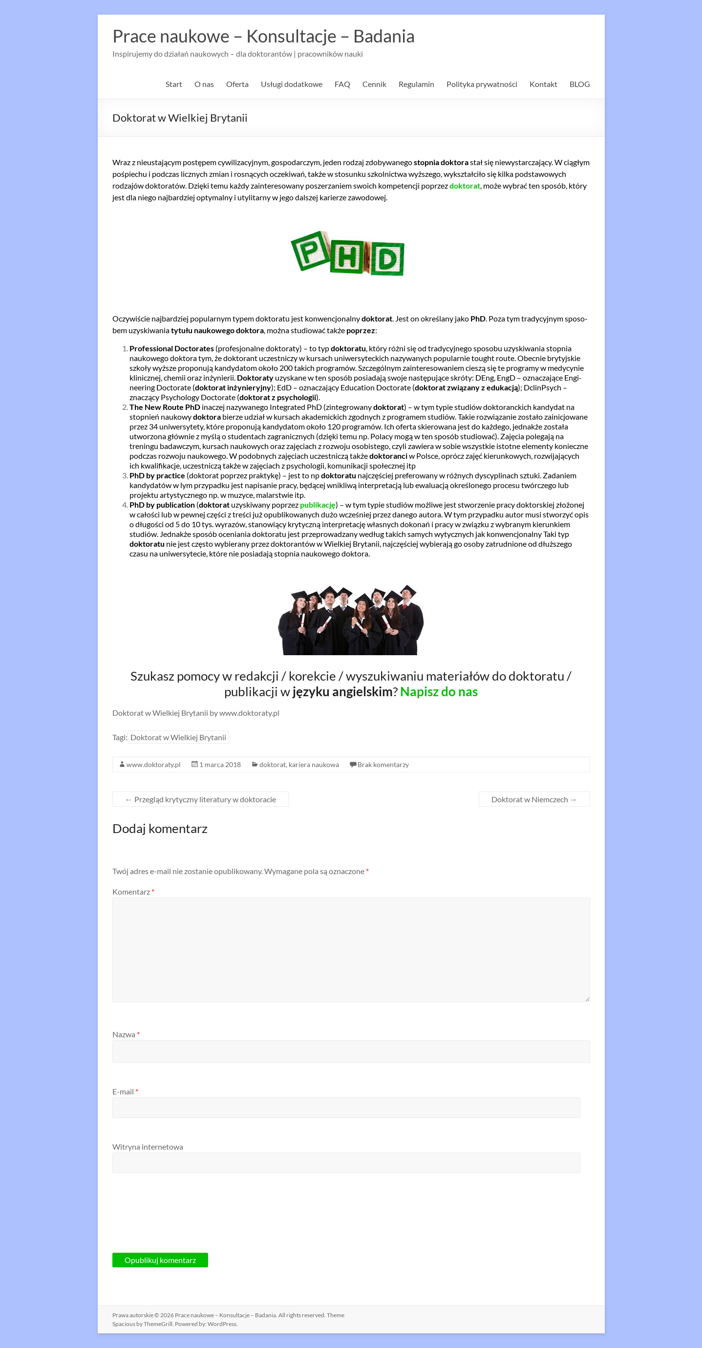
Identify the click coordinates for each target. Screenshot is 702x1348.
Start (174, 83)
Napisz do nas (439, 691)
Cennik (374, 83)
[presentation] (186, 1220)
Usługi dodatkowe (291, 83)
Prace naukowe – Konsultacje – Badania (263, 35)
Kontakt (543, 83)
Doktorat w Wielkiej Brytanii (178, 737)
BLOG (580, 83)
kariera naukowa (314, 764)
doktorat (272, 764)
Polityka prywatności (482, 83)
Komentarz (133, 891)
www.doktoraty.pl (154, 764)
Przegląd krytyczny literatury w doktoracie (200, 799)
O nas (204, 83)
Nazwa (126, 1034)
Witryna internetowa (147, 1146)
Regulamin (416, 83)
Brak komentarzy (383, 764)
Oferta (237, 83)
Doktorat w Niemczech (534, 799)
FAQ (342, 83)
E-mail (125, 1091)
